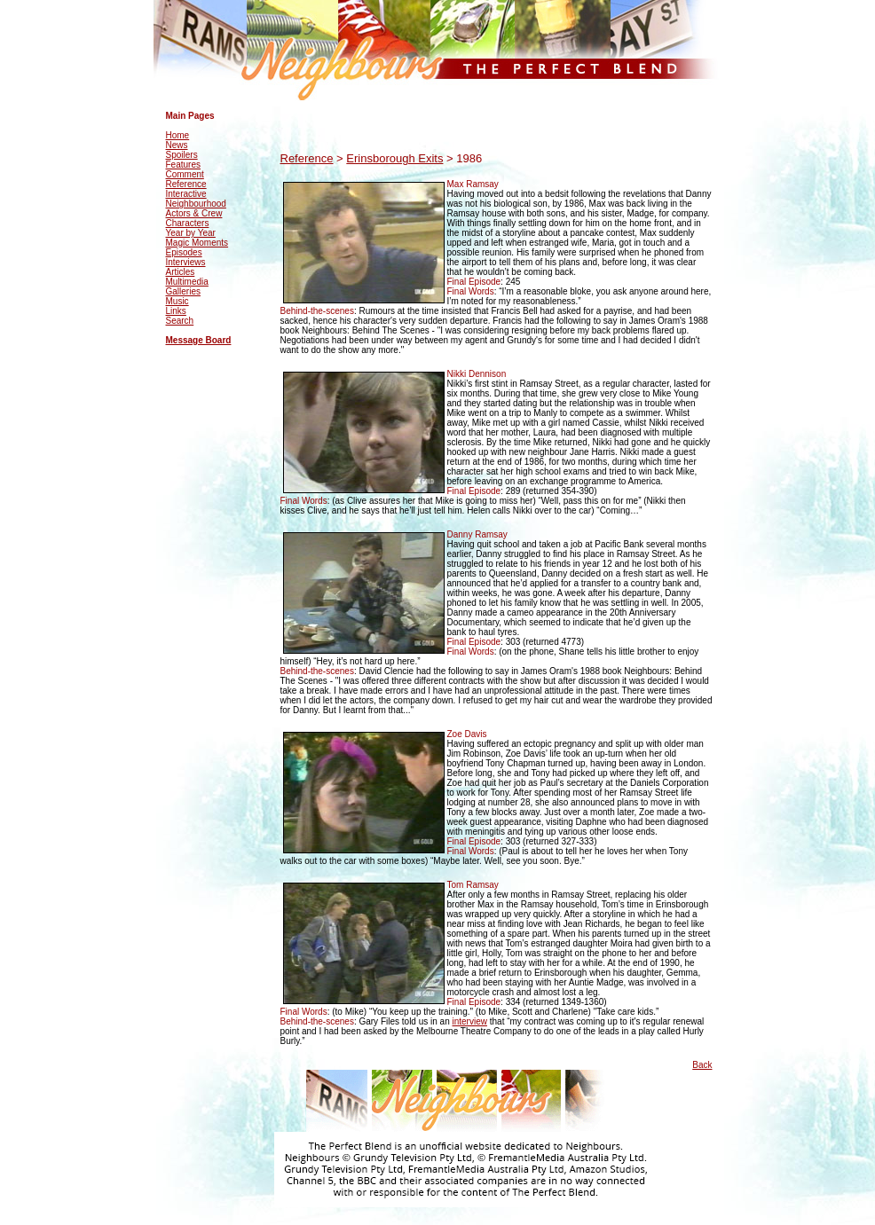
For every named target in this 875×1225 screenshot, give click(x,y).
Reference (186, 184)
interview (470, 1021)
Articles (180, 272)
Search (180, 321)
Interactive (186, 194)
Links (176, 311)
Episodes (184, 252)
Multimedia (187, 282)
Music (177, 301)
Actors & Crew (194, 213)
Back (702, 1065)
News (177, 145)
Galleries (183, 291)
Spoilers (182, 155)
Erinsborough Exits (394, 158)
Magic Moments (197, 242)
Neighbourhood (196, 203)
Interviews (186, 262)
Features (183, 164)
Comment (185, 174)
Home (178, 135)
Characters (187, 223)
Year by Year (191, 233)
